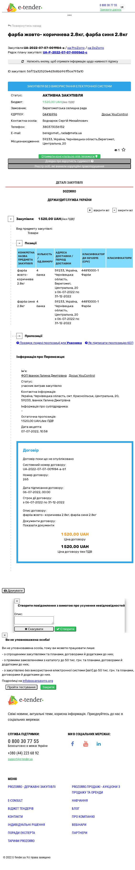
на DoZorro (96, 48)
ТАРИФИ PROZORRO (21, 842)
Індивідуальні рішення (26, 826)
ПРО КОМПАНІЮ (83, 818)
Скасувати (34, 630)
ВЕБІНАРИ (79, 826)
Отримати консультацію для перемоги (69, 156)
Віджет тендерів (21, 810)
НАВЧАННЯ (80, 802)
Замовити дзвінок (110, 9)
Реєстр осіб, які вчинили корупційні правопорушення (69, 166)
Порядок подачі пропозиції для (49, 343)
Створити (65, 630)
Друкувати (13, 590)
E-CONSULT (15, 802)
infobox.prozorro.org (38, 682)
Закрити (48, 688)
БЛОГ (76, 810)
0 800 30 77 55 (108, 5)
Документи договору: (39, 521)
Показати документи (38, 525)
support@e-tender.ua (20, 760)
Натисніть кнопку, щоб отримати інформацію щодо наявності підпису (69, 61)
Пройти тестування (21, 688)
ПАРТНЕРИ (79, 834)
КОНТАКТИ (15, 818)
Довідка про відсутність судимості (69, 161)
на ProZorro (76, 48)
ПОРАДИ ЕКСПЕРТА (21, 834)
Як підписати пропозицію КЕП (109, 343)
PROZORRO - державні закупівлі (32, 788)
